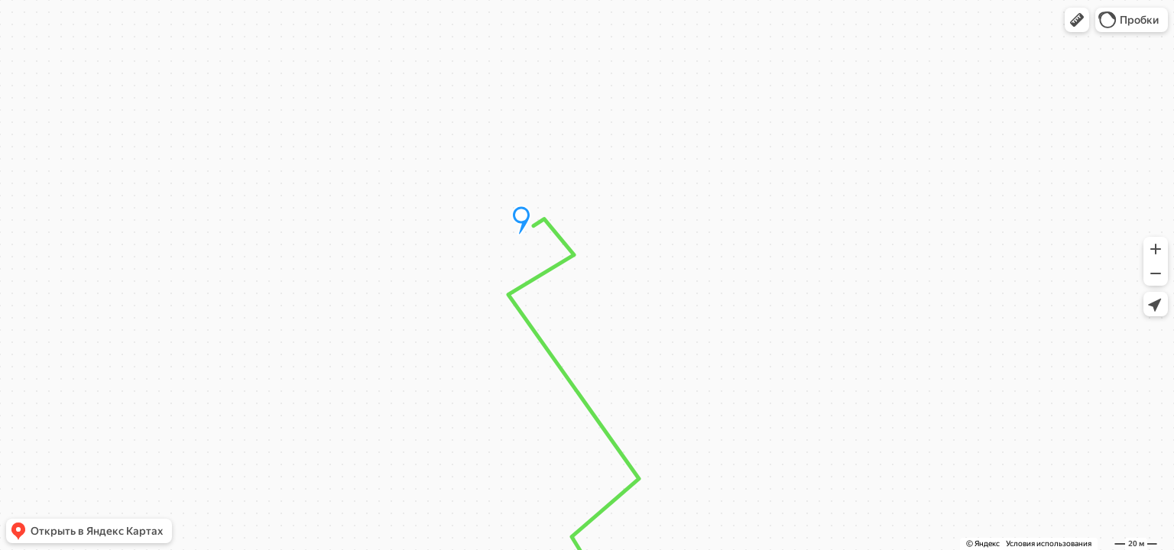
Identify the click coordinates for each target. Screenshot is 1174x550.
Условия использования (1048, 543)
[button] (1077, 20)
